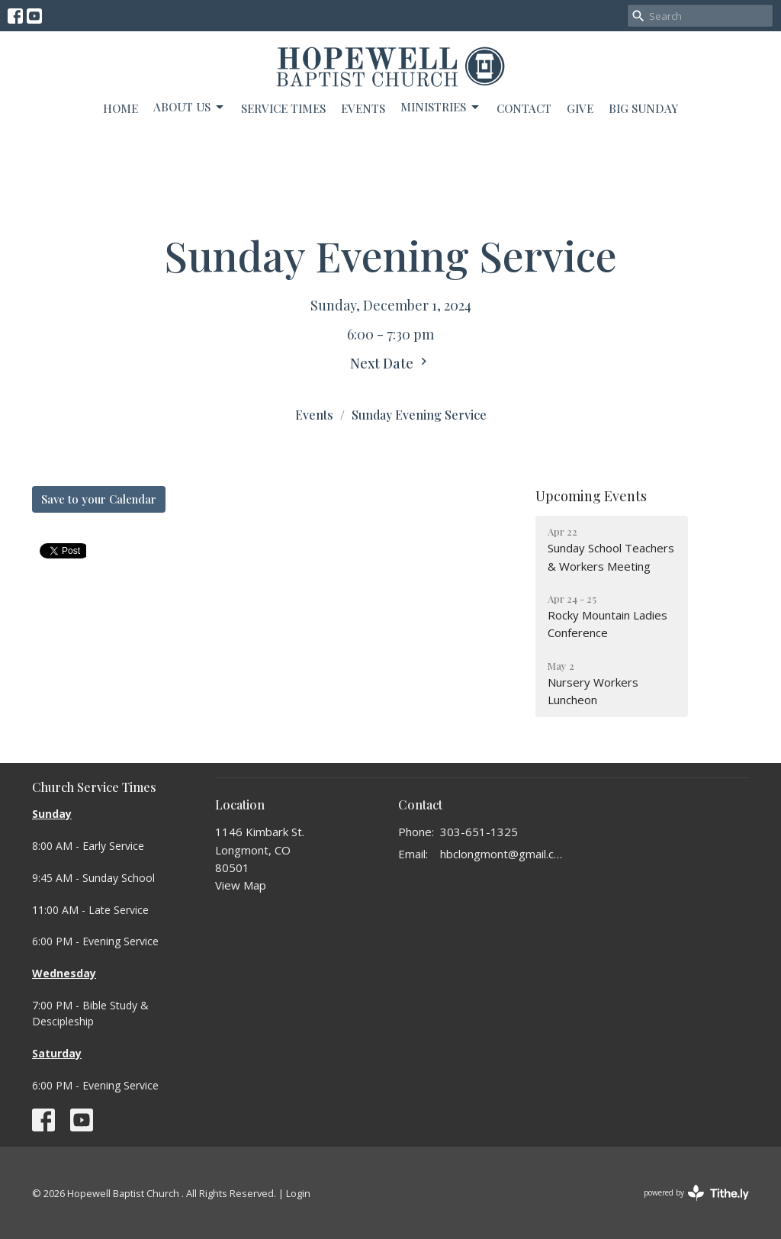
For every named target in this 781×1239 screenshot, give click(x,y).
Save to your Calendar (98, 499)
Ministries (440, 107)
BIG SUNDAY (643, 108)
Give (580, 108)
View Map (240, 885)
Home (120, 108)
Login (298, 1193)
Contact (524, 108)
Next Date (390, 363)
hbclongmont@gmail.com (503, 853)
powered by (696, 1193)
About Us (189, 107)
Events (363, 108)
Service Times (283, 108)
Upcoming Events (591, 496)
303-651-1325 (479, 831)
